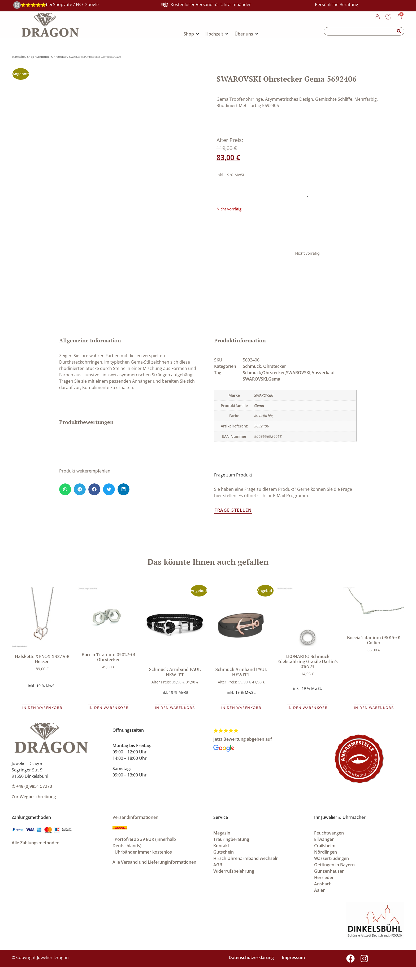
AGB (217, 865)
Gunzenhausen (329, 871)
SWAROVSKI (263, 395)
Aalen (320, 890)
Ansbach (323, 884)
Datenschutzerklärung (251, 957)
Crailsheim (324, 846)
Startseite (18, 57)
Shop (30, 57)
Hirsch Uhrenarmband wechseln (246, 858)
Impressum (293, 957)
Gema (259, 405)
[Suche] (399, 31)
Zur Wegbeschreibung (34, 797)
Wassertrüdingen (331, 858)
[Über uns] (247, 33)
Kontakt (221, 846)
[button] (65, 489)
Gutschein (223, 852)
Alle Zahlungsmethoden (35, 843)
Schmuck (42, 57)
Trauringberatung (231, 839)
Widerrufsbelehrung (233, 871)
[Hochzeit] (217, 33)
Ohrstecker (59, 57)
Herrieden (324, 877)
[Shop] (192, 33)
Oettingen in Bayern (334, 865)
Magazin (221, 833)
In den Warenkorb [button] (42, 707)
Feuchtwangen (329, 833)
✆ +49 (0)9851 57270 (32, 786)
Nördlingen (325, 852)
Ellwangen (324, 839)
